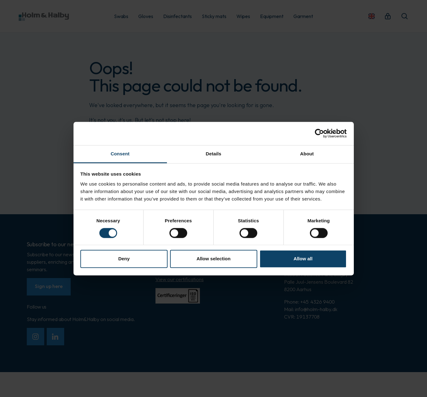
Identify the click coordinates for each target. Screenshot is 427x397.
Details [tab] (213, 153)
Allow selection (213, 259)
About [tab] (307, 153)
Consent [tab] (120, 153)
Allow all (303, 259)
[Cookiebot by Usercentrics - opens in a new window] (319, 133)
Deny (124, 259)
